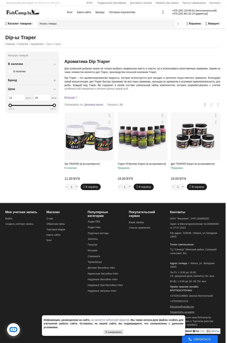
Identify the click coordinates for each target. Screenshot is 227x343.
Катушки (92, 250)
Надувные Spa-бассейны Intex (105, 285)
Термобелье (95, 262)
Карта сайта (84, 12)
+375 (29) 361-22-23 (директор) (190, 13)
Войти (8, 218)
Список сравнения (139, 227)
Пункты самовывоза (194, 2)
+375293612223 (179, 301)
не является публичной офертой (110, 319)
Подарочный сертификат (111, 2)
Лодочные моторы (98, 233)
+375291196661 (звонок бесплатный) (191, 295)
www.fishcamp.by (201, 317)
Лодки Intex (94, 227)
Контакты (214, 2)
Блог (69, 12)
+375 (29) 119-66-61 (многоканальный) (194, 10)
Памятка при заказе (167, 2)
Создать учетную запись (19, 223)
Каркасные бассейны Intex (103, 273)
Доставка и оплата (141, 2)
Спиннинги (94, 256)
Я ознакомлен (113, 332)
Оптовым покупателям (122, 12)
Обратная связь (55, 223)
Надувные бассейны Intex (103, 279)
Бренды (100, 12)
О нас (49, 218)
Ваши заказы (136, 222)
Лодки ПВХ (94, 221)
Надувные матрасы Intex (102, 290)
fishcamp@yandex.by (182, 306)
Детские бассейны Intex (101, 267)
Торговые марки (55, 229)
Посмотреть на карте (182, 312)
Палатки (92, 244)
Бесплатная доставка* (20, 2)
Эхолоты (93, 238)
